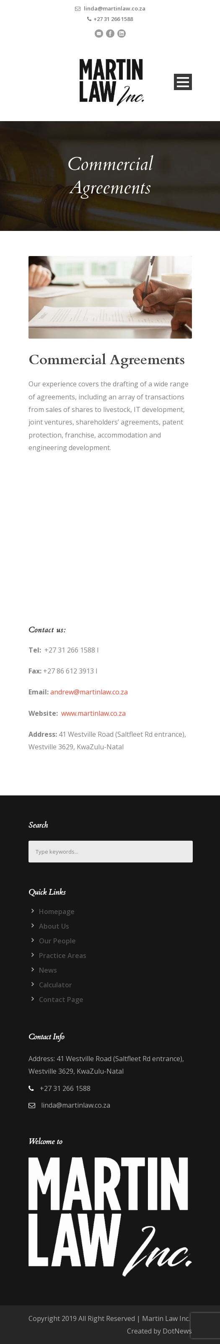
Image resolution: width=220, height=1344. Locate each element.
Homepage (57, 911)
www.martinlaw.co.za (93, 713)
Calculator (55, 984)
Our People (57, 940)
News (48, 970)
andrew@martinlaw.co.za (89, 692)
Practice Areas (62, 955)
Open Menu (183, 82)
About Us (54, 926)
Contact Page (61, 999)
